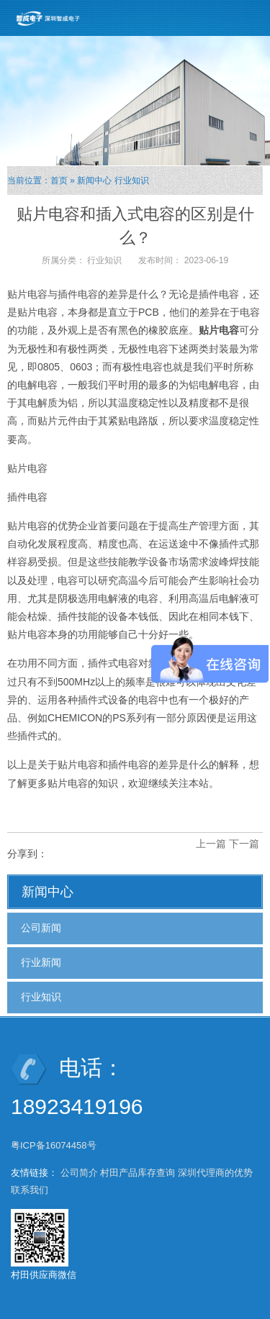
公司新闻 (41, 928)
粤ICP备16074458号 (55, 1145)
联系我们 (29, 1190)
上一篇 (211, 843)
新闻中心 (94, 180)
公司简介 (79, 1172)
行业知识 (131, 180)
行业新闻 (41, 962)
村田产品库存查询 (137, 1172)
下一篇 (244, 843)
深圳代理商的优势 (215, 1172)
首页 (59, 180)
